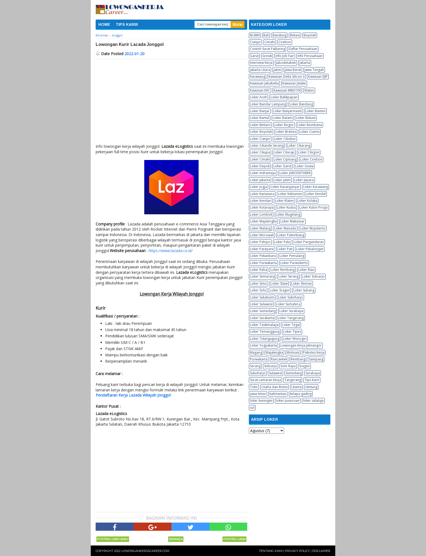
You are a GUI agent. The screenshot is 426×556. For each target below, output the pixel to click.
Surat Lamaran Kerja (265, 380)
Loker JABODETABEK (295, 173)
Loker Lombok (261, 214)
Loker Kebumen (290, 193)
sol (252, 407)
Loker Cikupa (260, 152)
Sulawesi (275, 373)
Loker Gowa (304, 166)
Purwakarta (258, 359)
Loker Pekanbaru (263, 255)
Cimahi (269, 42)
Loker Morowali (262, 235)
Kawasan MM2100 (287, 90)
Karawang (257, 76)
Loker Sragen (280, 290)
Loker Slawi (279, 283)
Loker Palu (282, 242)
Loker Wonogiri (294, 338)
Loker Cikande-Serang (267, 145)
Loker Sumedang (263, 311)
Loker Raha (258, 269)
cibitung (311, 387)
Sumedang (294, 373)
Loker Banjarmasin (287, 111)
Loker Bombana (309, 124)
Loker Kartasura (262, 193)
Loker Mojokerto (312, 228)
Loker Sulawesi (261, 304)
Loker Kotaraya (261, 207)
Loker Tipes (292, 331)
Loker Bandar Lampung (268, 104)
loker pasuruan (287, 400)
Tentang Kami (271, 551)
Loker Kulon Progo (313, 207)
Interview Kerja (261, 62)
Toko (254, 387)
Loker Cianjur (260, 138)
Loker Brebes (285, 131)
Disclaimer (321, 551)
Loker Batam (282, 117)
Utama (296, 387)
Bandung (279, 35)
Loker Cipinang (285, 159)
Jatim (277, 69)
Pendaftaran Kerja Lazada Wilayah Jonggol (133, 395)
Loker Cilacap (284, 152)
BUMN (255, 35)
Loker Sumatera (288, 304)
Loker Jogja (258, 186)
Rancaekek (279, 359)
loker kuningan (261, 400)
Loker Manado (285, 228)
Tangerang (292, 380)
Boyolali (309, 35)
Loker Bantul (259, 117)
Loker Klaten (284, 200)
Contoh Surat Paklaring (267, 48)
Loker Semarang (262, 276)
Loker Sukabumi (262, 297)
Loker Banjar (260, 111)
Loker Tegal (291, 324)
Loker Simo (258, 283)
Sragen (304, 366)
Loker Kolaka (307, 200)
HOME (104, 24)
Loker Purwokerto (294, 262)
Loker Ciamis (310, 131)
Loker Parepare (262, 249)
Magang (256, 352)
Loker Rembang (283, 269)
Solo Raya (288, 366)
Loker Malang (260, 228)
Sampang (316, 359)
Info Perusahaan (309, 56)
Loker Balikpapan (284, 97)
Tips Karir (312, 380)
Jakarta (304, 62)
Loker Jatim (282, 180)
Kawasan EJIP (318, 76)
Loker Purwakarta (263, 262)
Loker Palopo (260, 242)
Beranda (176, 539)
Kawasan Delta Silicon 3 (287, 76)
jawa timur (258, 393)
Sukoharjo (257, 373)
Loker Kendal (316, 193)
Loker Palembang (290, 235)
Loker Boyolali (261, 131)
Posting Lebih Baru (112, 539)
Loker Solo (258, 290)
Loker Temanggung (265, 331)
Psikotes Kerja (313, 352)
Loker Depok (260, 166)
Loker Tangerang (291, 318)
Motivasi (293, 352)
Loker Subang (303, 290)
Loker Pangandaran (309, 242)
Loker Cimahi (260, 159)
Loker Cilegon (308, 152)
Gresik (267, 56)
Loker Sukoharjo (290, 297)
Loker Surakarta (262, 318)
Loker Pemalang (292, 255)
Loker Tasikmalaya (264, 324)
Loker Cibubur (285, 138)
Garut (254, 56)
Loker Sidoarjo (313, 276)
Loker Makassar (292, 221)
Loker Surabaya (291, 311)
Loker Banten (315, 111)
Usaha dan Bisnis (274, 387)
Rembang (298, 359)
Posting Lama (234, 539)
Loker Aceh (258, 97)
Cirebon (284, 42)
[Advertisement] (171, 100)
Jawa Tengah (314, 69)
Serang (255, 366)
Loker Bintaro (260, 124)
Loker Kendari (260, 200)
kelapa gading (301, 393)
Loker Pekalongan (310, 249)
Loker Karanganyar (285, 186)
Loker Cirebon (311, 159)
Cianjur (255, 42)
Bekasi (295, 35)
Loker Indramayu (263, 173)
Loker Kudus (286, 207)
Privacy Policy (297, 551)
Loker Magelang (288, 214)
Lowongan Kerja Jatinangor (301, 345)
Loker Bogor (284, 124)
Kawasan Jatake (294, 83)
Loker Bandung (301, 104)
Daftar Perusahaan (303, 48)
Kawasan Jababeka (264, 83)
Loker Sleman (301, 283)
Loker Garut (282, 166)
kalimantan (278, 393)
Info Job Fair (284, 56)
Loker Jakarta (260, 180)
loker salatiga (313, 400)
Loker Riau (306, 269)
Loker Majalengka (263, 221)
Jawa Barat (293, 69)
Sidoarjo (270, 366)
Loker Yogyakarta (263, 345)
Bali (266, 35)
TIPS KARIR (127, 24)
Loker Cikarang (298, 145)
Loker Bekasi (305, 117)
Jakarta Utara (260, 69)
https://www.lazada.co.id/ (171, 250)
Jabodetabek (286, 62)
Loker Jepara (304, 180)
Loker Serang (288, 276)
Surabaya (312, 373)
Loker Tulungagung (264, 338)
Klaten (309, 90)
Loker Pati (285, 249)
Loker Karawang (315, 186)
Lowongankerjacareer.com (145, 551)
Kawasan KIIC (260, 90)
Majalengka (274, 352)
